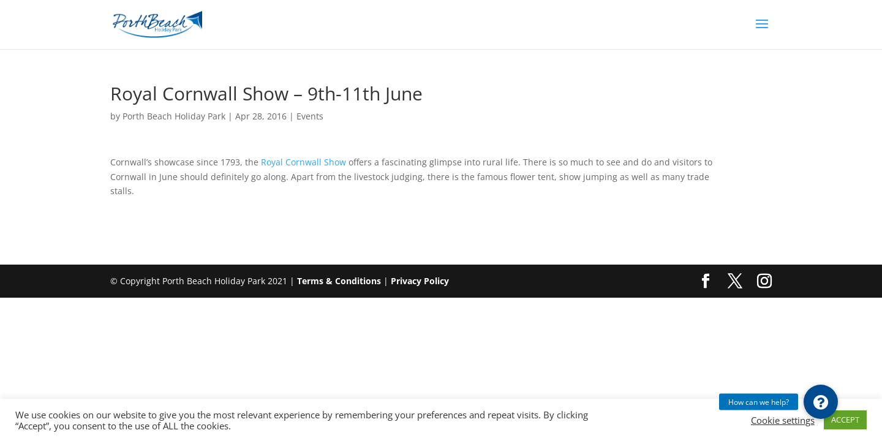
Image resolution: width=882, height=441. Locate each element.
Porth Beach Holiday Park (174, 116)
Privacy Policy (420, 281)
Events (309, 116)
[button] (821, 402)
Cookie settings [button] (783, 420)
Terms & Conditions (339, 281)
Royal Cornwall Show (305, 162)
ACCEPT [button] (845, 419)
